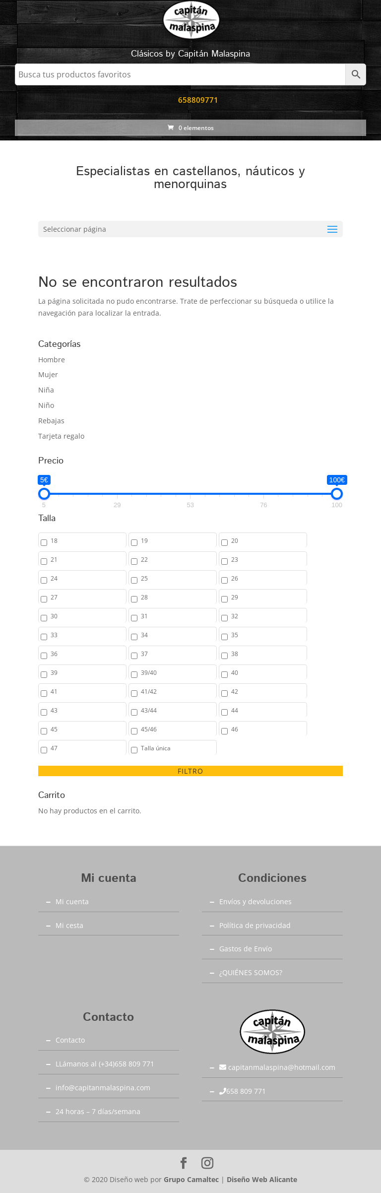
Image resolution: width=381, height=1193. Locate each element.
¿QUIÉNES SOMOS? (250, 972)
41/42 (149, 691)
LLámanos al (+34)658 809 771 (105, 1063)
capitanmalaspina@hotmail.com (277, 1067)
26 (234, 578)
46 (234, 729)
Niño (46, 405)
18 (54, 540)
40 (234, 672)
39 (54, 672)
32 (234, 616)
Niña (46, 390)
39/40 (149, 672)
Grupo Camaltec (191, 1179)
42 (234, 691)
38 (234, 654)
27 (54, 597)
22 (144, 559)
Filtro (190, 771)
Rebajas (51, 420)
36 (54, 654)
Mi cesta (69, 925)
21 (54, 559)
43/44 (149, 710)
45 (54, 729)
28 (144, 597)
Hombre (51, 359)
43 (54, 710)
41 (54, 691)
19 (144, 540)
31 (144, 616)
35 (234, 635)
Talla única (156, 748)
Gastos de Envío (245, 948)
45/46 (149, 729)
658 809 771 (242, 1091)
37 (144, 654)
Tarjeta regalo (61, 436)
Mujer (48, 374)
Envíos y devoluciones (255, 901)
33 (54, 635)
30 (54, 616)
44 (234, 710)
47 (54, 748)
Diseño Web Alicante (262, 1179)
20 (234, 540)
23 (234, 559)
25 (144, 578)
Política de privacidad (255, 925)
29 (234, 597)
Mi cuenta (72, 901)
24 (54, 578)
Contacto (70, 1040)
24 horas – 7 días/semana (98, 1111)
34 (144, 635)
